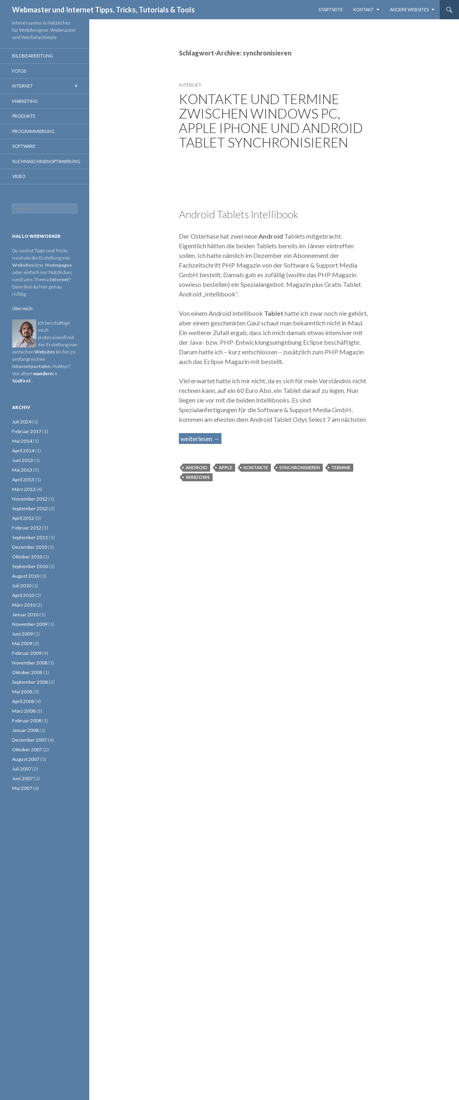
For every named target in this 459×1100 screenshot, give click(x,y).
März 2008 (23, 711)
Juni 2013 (22, 460)
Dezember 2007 (29, 740)
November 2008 (29, 663)
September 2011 (30, 537)
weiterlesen (200, 438)
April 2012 (23, 518)
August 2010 (25, 576)
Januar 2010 (25, 614)
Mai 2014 (22, 441)
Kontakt (363, 9)
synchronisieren (299, 467)
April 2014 (23, 451)
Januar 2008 (25, 730)
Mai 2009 (22, 643)
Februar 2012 (26, 528)
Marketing (25, 101)
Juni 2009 (22, 634)
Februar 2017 (26, 431)
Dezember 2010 (29, 547)
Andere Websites (409, 9)
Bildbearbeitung (32, 55)
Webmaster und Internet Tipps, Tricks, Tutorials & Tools (103, 9)
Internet (190, 85)
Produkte (23, 116)
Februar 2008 (26, 721)
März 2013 (23, 489)
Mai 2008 (22, 692)
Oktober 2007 (27, 749)
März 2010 (23, 605)
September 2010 (30, 566)
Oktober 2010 (27, 557)
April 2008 (23, 701)
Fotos (19, 71)
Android (196, 467)
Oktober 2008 (27, 672)
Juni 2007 (22, 778)
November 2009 (29, 624)
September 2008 (30, 682)
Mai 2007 (22, 788)
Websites (45, 352)
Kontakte (256, 467)
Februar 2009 (26, 653)
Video (18, 176)
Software (23, 146)
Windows (198, 477)
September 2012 (30, 508)
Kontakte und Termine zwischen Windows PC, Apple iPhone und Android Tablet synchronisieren (271, 120)
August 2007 (25, 759)
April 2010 (23, 595)
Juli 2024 (21, 422)
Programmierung (33, 131)
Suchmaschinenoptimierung (46, 161)
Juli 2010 (21, 586)
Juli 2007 (21, 769)
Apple (225, 467)
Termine (340, 467)
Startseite (330, 9)
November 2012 (29, 499)
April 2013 (23, 479)
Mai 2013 (22, 470)
